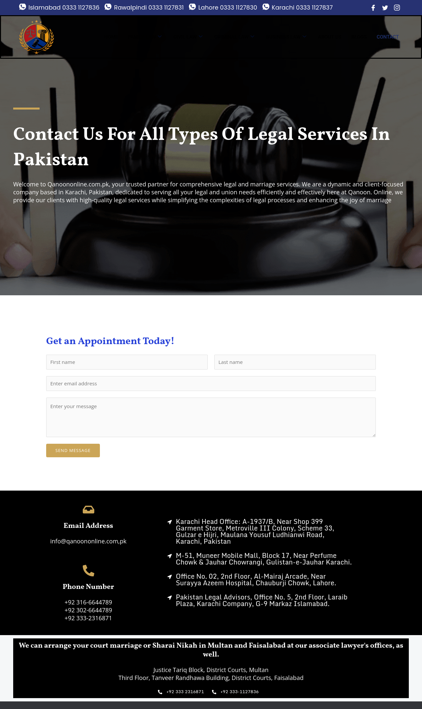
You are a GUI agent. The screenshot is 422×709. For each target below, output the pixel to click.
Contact (388, 37)
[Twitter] (385, 8)
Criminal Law (234, 37)
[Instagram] (397, 8)
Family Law (145, 37)
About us (330, 37)
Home (111, 37)
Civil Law (187, 37)
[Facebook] (373, 8)
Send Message (73, 452)
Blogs (359, 37)
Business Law (286, 37)
